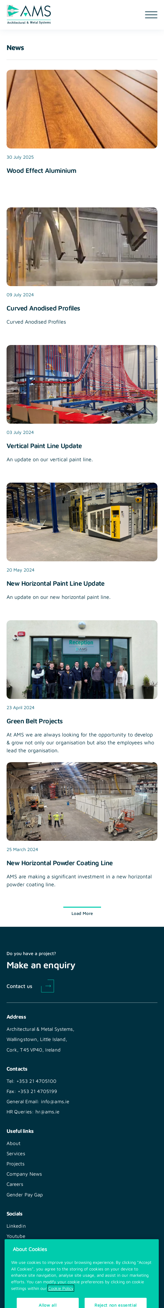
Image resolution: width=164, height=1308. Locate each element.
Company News (24, 1174)
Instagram (18, 1246)
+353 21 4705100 (36, 1081)
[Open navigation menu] (151, 15)
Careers (15, 1184)
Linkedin (16, 1226)
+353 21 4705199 (37, 1091)
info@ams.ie (55, 1101)
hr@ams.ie (47, 1111)
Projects (16, 1163)
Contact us (19, 985)
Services (16, 1153)
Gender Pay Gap (25, 1194)
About (13, 1143)
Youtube (16, 1236)
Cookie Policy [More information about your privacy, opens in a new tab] (60, 1296)
